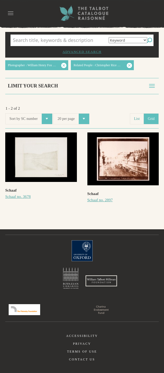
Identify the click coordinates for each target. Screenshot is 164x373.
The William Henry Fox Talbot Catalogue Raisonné (82, 13)
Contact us (82, 359)
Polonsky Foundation (24, 309)
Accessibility (82, 336)
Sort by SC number (30, 119)
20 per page (73, 119)
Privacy (82, 344)
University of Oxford (82, 250)
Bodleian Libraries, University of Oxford (70, 278)
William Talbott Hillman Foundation (101, 281)
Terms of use (82, 351)
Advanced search (81, 52)
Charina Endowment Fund (101, 309)
